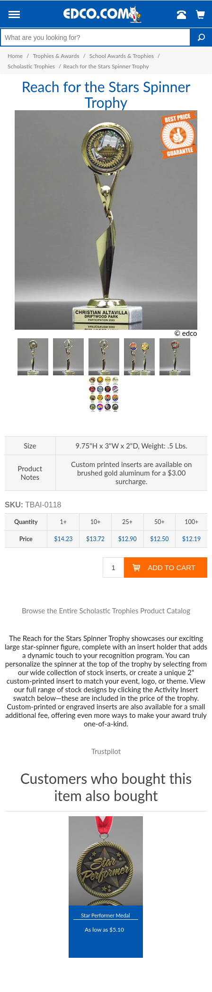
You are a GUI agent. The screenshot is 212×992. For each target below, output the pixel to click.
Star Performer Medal (105, 915)
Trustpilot (106, 751)
